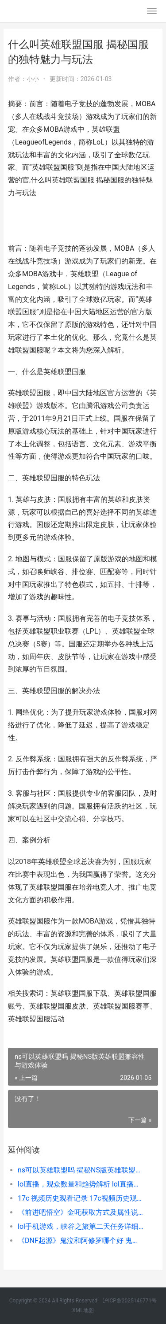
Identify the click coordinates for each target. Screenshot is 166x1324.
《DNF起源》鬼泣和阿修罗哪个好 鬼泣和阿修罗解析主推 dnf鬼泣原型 (81, 1240)
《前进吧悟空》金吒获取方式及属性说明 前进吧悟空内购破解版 (81, 1212)
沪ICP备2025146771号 (130, 1301)
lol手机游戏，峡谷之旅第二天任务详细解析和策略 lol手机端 (81, 1226)
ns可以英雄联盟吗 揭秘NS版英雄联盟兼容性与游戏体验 (81, 1170)
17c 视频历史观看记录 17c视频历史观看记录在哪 (81, 1198)
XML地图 (82, 1310)
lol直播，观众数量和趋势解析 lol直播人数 (81, 1184)
